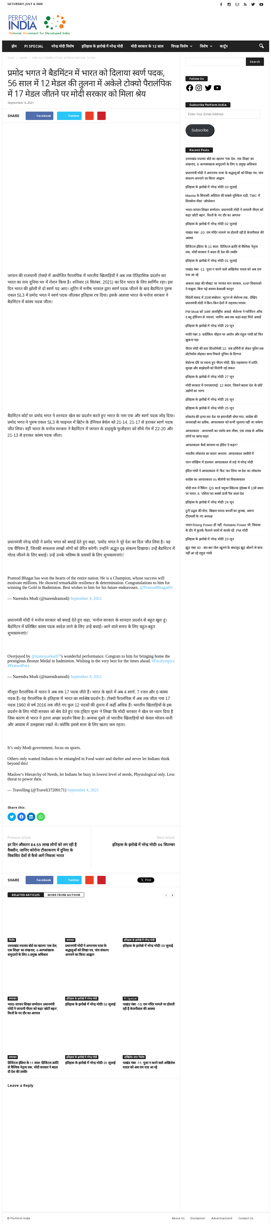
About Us (178, 1218)
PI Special (33, 46)
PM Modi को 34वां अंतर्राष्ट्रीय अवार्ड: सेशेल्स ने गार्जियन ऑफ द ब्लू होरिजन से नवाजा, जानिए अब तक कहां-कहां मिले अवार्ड (223, 314)
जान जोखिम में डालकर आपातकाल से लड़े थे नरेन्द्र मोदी (219, 462)
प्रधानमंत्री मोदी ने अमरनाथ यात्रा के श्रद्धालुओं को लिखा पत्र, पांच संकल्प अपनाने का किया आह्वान (87, 950)
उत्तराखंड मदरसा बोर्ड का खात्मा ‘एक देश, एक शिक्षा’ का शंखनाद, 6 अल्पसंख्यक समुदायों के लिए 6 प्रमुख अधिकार (33, 950)
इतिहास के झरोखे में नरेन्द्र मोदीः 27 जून (209, 377)
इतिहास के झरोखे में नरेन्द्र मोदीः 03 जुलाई (148, 945)
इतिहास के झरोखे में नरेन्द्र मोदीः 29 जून (209, 326)
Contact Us (245, 1218)
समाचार (12, 63)
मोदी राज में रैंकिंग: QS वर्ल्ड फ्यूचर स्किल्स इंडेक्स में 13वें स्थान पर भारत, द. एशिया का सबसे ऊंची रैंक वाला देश (224, 491)
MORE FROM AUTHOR (64, 895)
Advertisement (221, 1218)
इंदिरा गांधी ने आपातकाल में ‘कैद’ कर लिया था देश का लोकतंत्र (223, 471)
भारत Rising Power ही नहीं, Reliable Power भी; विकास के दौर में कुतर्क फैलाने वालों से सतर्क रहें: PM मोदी (223, 527)
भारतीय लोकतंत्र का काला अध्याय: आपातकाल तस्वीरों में (219, 454)
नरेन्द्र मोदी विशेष (62, 46)
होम (14, 46)
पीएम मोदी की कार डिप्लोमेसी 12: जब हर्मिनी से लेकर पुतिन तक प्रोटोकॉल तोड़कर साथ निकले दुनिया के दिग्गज (224, 351)
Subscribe (199, 130)
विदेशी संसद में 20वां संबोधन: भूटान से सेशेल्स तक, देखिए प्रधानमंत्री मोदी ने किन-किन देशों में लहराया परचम (221, 300)
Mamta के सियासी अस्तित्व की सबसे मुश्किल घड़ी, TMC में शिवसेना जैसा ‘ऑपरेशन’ (222, 198)
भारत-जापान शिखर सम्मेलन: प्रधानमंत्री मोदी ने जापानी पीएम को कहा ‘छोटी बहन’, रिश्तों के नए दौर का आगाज (33, 1008)
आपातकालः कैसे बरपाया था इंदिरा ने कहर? (211, 445)
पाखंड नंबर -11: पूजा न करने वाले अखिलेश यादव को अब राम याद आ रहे (149, 1065)
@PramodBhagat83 (156, 587)
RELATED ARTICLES (26, 895)
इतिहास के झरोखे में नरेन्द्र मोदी (102, 46)
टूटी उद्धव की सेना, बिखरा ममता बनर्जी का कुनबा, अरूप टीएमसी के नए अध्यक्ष (219, 513)
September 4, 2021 (86, 598)
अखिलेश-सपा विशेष (134, 1057)
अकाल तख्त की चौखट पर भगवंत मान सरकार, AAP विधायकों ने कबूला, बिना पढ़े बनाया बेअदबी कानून (223, 286)
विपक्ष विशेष (182, 46)
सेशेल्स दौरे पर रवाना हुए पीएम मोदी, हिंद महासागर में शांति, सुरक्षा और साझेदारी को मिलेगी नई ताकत (221, 365)
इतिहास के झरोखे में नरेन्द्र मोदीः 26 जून (209, 399)
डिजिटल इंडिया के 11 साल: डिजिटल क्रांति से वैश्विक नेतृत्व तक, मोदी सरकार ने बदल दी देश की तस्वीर (33, 1067)
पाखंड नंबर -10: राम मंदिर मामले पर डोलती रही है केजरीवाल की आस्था (148, 1006)
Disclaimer (197, 1218)
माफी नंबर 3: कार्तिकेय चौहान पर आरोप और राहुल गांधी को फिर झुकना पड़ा (224, 337)
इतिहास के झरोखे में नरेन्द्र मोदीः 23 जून (209, 539)
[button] (261, 46)
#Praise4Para (19, 665)
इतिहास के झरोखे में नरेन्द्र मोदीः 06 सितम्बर (143, 844)
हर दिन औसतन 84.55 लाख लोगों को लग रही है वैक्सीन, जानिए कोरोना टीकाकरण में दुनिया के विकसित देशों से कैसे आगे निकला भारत (42, 850)
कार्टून (224, 46)
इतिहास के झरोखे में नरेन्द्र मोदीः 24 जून (209, 502)
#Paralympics (163, 661)
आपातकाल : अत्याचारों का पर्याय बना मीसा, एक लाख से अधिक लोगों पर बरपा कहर (224, 433)
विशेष (206, 46)
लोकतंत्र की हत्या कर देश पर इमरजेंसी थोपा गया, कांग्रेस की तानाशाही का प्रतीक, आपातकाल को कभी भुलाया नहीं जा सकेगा (224, 419)
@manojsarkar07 (45, 656)
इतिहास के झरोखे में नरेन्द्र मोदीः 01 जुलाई (90, 1062)
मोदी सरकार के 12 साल (147, 46)
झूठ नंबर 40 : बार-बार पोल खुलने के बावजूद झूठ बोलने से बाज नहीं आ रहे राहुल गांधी (224, 550)
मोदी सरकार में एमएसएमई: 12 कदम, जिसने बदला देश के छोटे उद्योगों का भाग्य (224, 388)
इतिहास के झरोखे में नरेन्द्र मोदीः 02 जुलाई (90, 1004)
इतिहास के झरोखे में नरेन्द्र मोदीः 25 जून (209, 408)
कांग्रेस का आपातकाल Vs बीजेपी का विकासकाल (215, 479)
